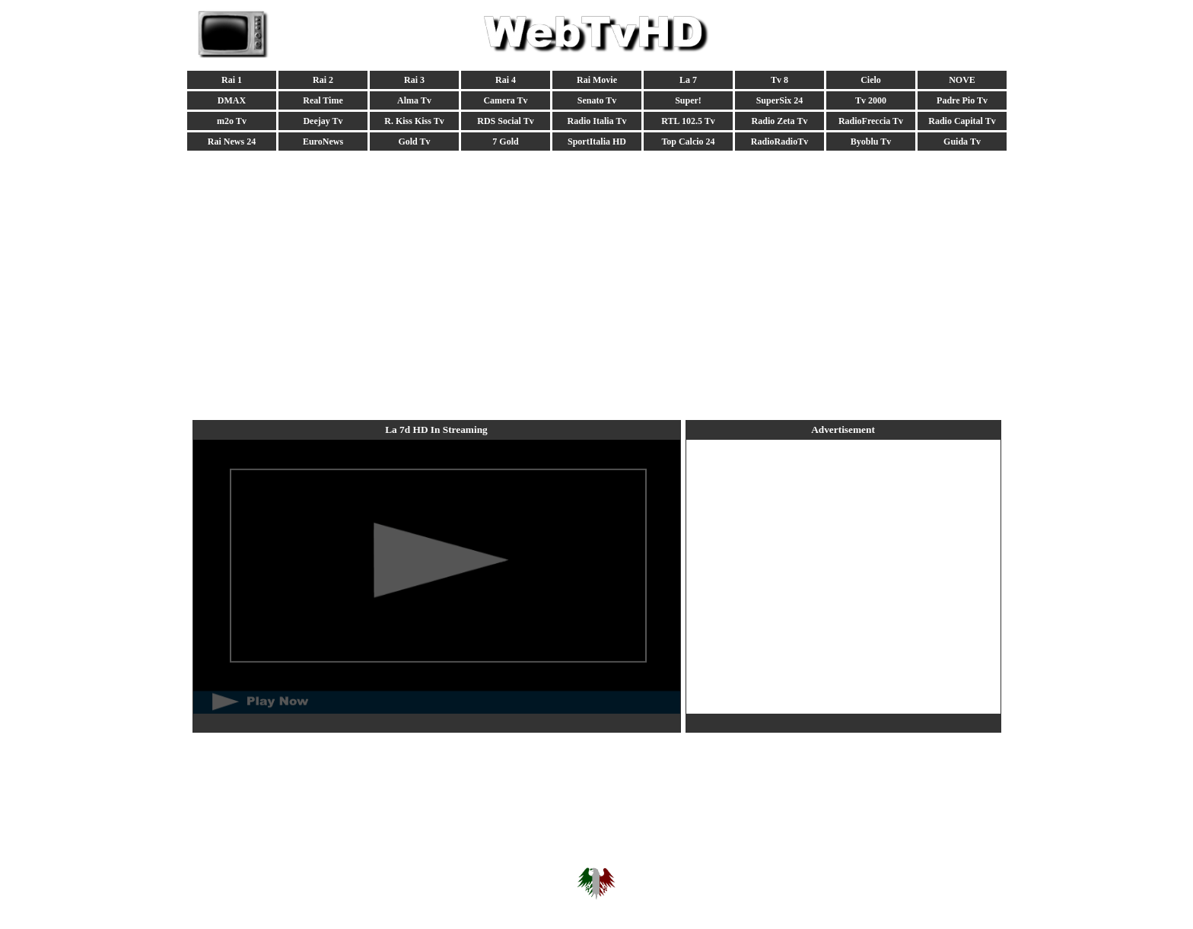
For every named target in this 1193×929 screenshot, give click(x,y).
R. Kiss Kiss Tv (414, 121)
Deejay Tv (322, 121)
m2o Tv (232, 121)
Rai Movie (597, 80)
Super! (688, 100)
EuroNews (323, 141)
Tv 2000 (870, 100)
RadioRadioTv (779, 141)
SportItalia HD (597, 141)
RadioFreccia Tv (870, 121)
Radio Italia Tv (597, 121)
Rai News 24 (232, 141)
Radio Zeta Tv (780, 121)
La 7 (688, 80)
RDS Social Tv (505, 121)
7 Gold (505, 141)
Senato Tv (596, 100)
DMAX (232, 100)
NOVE (962, 80)
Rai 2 (323, 80)
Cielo (871, 80)
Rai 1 (231, 80)
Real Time (323, 100)
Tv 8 (779, 80)
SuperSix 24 (779, 100)
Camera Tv (505, 100)
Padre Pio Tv (962, 100)
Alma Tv (414, 100)
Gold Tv (414, 141)
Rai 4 (505, 80)
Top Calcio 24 (687, 141)
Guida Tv (962, 141)
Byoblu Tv (871, 141)
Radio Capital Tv (961, 121)
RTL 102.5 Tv (687, 121)
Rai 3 (414, 80)
